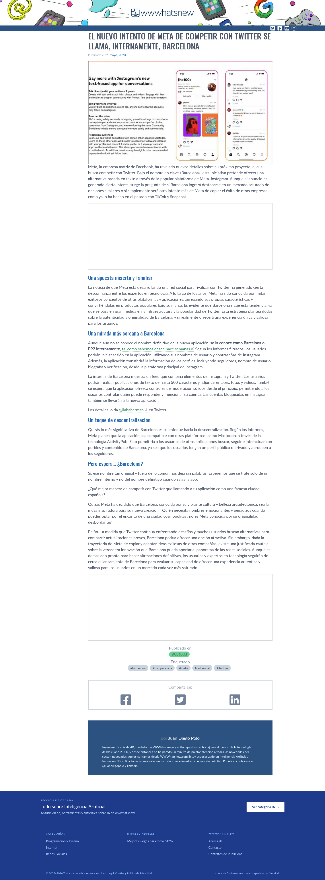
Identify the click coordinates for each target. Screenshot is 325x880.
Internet (52, 847)
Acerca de (215, 841)
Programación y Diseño (62, 841)
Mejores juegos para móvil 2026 (150, 841)
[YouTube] (287, 28)
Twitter (223, 668)
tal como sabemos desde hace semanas (156, 348)
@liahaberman (131, 409)
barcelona (139, 668)
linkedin (132, 766)
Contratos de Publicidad (225, 854)
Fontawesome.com (238, 873)
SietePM (274, 873)
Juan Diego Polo (184, 738)
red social (203, 668)
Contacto (215, 847)
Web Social (179, 654)
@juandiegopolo (113, 766)
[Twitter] (272, 28)
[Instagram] (294, 28)
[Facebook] (279, 28)
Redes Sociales (56, 854)
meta (184, 668)
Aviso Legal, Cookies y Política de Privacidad (126, 873)
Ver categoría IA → (265, 807)
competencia (163, 668)
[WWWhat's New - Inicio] (162, 12)
